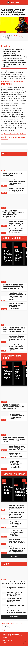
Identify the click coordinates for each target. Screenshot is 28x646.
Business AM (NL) (6, 636)
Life (20, 623)
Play (7, 623)
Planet (12, 623)
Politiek (4, 552)
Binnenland (5, 536)
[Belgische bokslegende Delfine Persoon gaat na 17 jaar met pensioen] (5, 506)
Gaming (3, 32)
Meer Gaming (18, 617)
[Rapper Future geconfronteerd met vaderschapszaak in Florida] (5, 414)
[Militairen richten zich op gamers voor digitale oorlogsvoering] (4, 593)
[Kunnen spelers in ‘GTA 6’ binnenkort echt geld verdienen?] (4, 599)
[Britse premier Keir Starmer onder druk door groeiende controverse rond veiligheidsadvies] (5, 547)
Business (4, 401)
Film (3, 170)
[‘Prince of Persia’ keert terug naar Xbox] (4, 587)
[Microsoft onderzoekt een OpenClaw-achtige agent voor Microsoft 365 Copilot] (5, 180)
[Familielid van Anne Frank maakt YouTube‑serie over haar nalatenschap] (14, 318)
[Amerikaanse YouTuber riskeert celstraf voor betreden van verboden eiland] (5, 461)
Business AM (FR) (17, 636)
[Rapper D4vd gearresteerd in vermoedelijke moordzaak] (5, 522)
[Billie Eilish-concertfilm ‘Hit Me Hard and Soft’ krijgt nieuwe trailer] (5, 229)
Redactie (14, 35)
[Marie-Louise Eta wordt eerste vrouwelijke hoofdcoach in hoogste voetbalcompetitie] (5, 513)
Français (4, 630)
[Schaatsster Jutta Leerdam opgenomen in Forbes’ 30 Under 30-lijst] (5, 540)
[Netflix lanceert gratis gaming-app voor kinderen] (4, 605)
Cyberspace (5, 185)
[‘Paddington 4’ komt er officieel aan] (14, 164)
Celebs (3, 207)
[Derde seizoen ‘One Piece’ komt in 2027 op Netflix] (18, 364)
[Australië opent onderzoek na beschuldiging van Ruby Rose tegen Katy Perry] (5, 447)
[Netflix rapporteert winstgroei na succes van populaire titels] (14, 395)
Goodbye (4, 637)
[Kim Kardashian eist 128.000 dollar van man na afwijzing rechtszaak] (5, 454)
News (3, 300)
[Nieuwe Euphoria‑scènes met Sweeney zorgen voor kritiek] (14, 428)
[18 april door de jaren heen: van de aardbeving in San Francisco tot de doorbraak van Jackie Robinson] (5, 294)
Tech (16, 623)
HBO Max (4, 192)
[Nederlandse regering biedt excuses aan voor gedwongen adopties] (5, 222)
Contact (4, 642)
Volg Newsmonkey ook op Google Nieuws (13, 134)
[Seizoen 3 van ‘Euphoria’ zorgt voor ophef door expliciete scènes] (5, 189)
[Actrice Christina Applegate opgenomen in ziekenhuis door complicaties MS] (14, 201)
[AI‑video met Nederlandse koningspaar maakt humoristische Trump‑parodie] (5, 304)
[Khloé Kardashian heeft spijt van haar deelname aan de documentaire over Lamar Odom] (5, 337)
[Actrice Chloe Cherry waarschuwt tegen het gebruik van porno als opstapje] (5, 345)
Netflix (16, 366)
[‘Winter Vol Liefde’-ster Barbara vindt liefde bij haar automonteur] (14, 275)
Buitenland (5, 225)
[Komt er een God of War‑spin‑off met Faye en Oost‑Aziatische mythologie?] (14, 573)
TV (2, 324)
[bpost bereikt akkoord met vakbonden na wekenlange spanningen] (5, 531)
